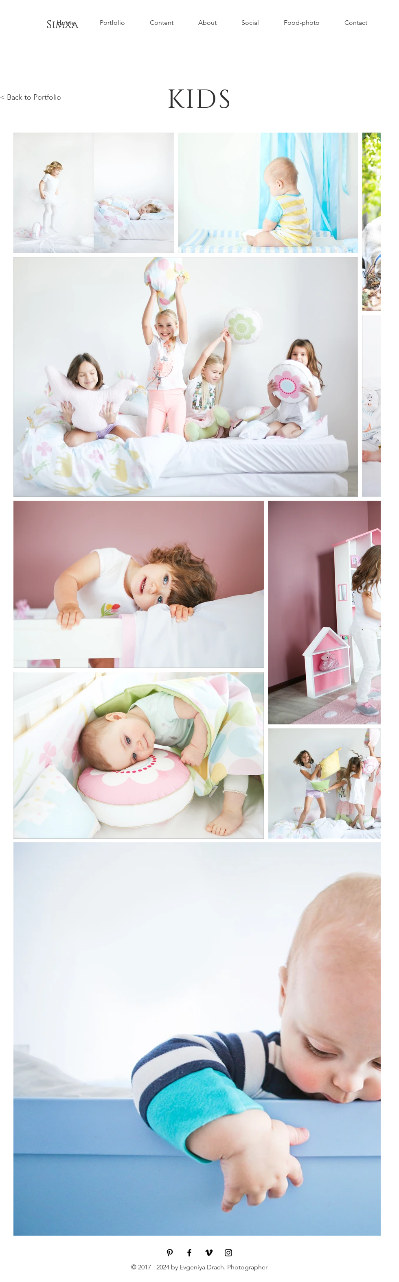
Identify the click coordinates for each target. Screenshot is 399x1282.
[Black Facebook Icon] (189, 1253)
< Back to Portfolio (30, 97)
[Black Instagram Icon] (228, 1253)
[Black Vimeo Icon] (209, 1253)
